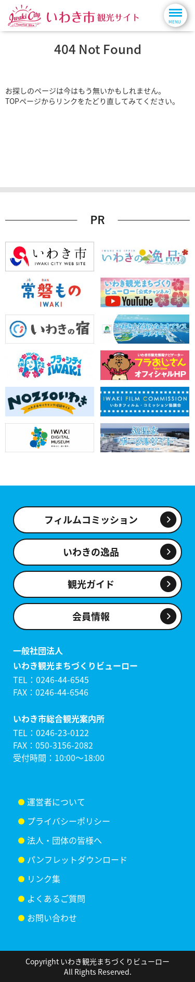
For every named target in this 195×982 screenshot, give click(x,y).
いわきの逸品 (91, 552)
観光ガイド (91, 584)
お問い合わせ (52, 917)
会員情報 (91, 616)
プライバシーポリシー (68, 821)
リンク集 (43, 878)
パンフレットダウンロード (77, 859)
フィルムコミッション (91, 520)
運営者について (56, 801)
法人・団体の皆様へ (64, 840)
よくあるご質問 (56, 898)
